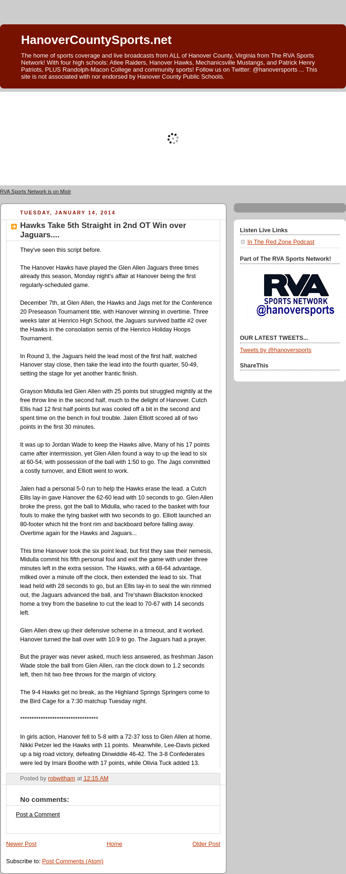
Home (115, 844)
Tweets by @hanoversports (275, 350)
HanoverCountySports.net (96, 40)
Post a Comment (38, 814)
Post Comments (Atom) (72, 861)
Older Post (206, 844)
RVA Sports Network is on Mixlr (35, 191)
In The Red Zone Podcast (280, 242)
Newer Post (21, 844)
